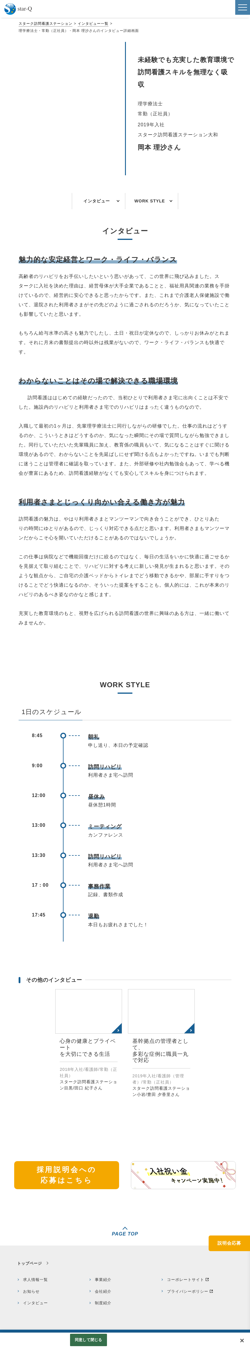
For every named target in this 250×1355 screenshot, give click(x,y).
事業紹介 (103, 1279)
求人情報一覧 (35, 1279)
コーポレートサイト (185, 1279)
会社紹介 (103, 1291)
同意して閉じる (88, 1340)
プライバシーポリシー (187, 1291)
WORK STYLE (149, 201)
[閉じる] (242, 1340)
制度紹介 (103, 1303)
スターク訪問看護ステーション (45, 24)
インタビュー (96, 201)
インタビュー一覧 (93, 24)
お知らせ (31, 1291)
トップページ (29, 1263)
